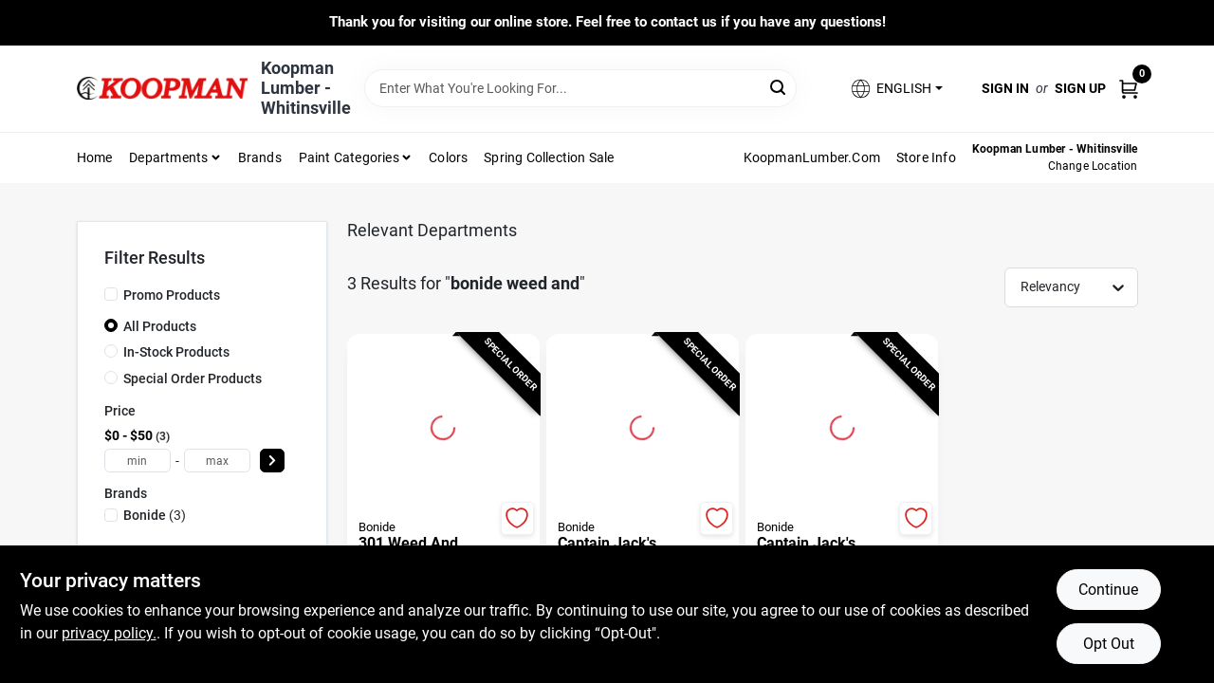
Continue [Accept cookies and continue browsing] (1108, 590)
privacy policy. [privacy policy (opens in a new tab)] (109, 633)
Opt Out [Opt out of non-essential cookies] (1108, 644)
